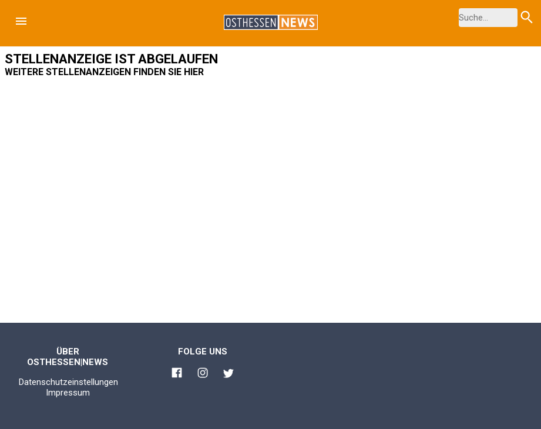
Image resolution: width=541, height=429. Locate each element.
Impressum (68, 392)
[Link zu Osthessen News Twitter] (228, 375)
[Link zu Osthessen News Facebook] (177, 374)
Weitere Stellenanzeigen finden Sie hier (104, 71)
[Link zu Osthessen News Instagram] (202, 374)
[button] (21, 21)
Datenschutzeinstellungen (68, 382)
